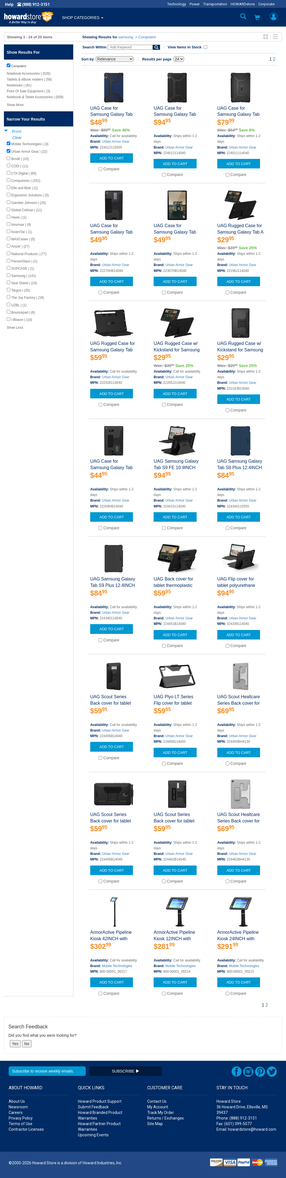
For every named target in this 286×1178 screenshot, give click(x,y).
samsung (125, 37)
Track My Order (160, 1112)
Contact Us (156, 1101)
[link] (195, 1164)
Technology (176, 4)
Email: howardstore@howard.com (246, 1129)
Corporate (266, 4)
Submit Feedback (93, 1107)
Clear (17, 137)
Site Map (155, 1123)
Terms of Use (20, 1123)
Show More (15, 105)
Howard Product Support (99, 1101)
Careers (16, 1112)
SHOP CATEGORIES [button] (82, 17)
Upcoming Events (93, 1135)
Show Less (15, 328)
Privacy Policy (21, 1118)
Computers (147, 37)
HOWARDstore (243, 4)
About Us (17, 1101)
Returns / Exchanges (165, 1118)
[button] (257, 18)
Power (195, 4)
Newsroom (18, 1107)
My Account (157, 1107)
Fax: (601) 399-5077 (234, 1123)
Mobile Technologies (117, 966)
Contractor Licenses (26, 1129)
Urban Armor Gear (115, 142)
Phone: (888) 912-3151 (236, 1118)
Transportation (215, 4)
